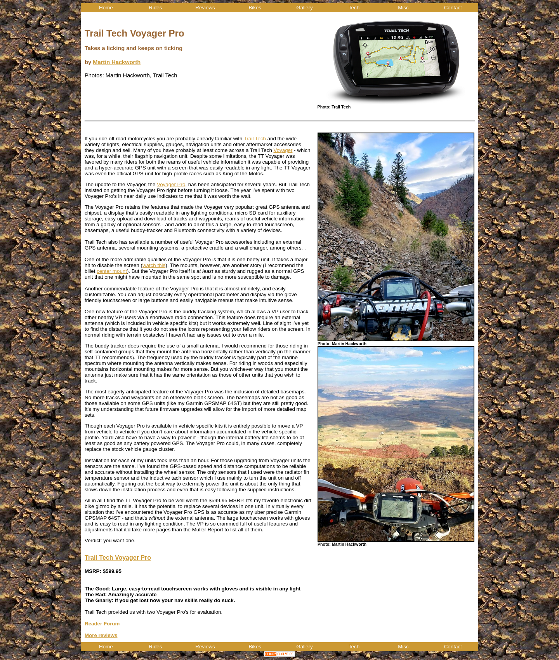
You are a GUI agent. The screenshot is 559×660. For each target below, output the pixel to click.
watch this (153, 265)
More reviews (101, 635)
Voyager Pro (171, 184)
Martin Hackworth (117, 62)
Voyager (283, 150)
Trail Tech (255, 138)
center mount (112, 271)
